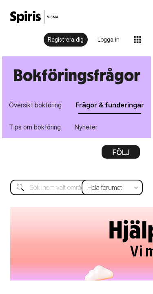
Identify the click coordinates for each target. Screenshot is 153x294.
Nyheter (86, 127)
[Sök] (76, 162)
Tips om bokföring (35, 127)
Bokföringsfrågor (76, 75)
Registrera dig (66, 39)
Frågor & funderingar (109, 105)
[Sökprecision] (112, 162)
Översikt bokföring (35, 105)
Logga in (109, 39)
